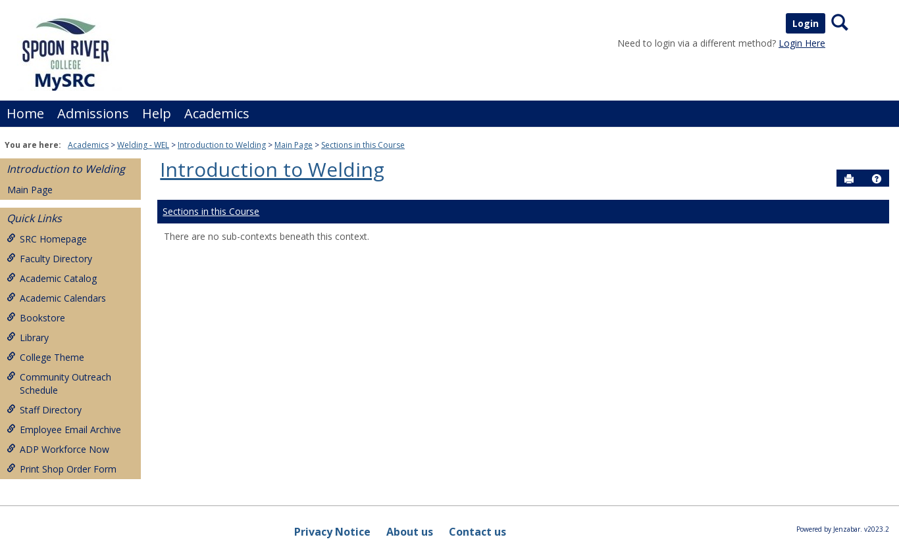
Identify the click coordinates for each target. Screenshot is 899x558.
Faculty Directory (49, 258)
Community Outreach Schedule (59, 383)
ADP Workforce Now (58, 449)
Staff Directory (44, 410)
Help (156, 113)
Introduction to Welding (222, 145)
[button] (876, 178)
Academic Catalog (52, 278)
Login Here (802, 43)
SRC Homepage (47, 239)
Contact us (477, 531)
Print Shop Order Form (61, 469)
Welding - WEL (143, 145)
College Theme (45, 357)
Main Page (293, 145)
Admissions (93, 113)
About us (409, 531)
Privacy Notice (332, 531)
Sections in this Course (363, 145)
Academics (216, 113)
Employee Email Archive (64, 429)
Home (25, 113)
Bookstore (36, 318)
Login (805, 23)
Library (28, 337)
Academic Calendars (56, 298)
